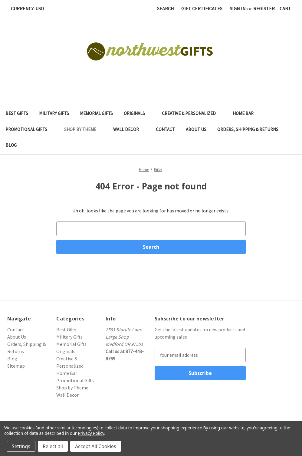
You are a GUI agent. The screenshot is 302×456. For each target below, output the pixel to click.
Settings (21, 446)
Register (264, 8)
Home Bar (246, 113)
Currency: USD (29, 8)
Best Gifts (16, 113)
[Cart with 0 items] (285, 8)
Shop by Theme (83, 129)
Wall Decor (129, 129)
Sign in (238, 8)
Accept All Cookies (95, 446)
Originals (137, 113)
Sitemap (16, 366)
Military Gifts (54, 113)
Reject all (53, 446)
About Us (196, 129)
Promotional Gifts (29, 129)
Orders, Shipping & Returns (247, 129)
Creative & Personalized (192, 113)
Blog (11, 145)
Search (165, 8)
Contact (165, 129)
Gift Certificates (201, 8)
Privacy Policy (91, 433)
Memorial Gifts (96, 113)
